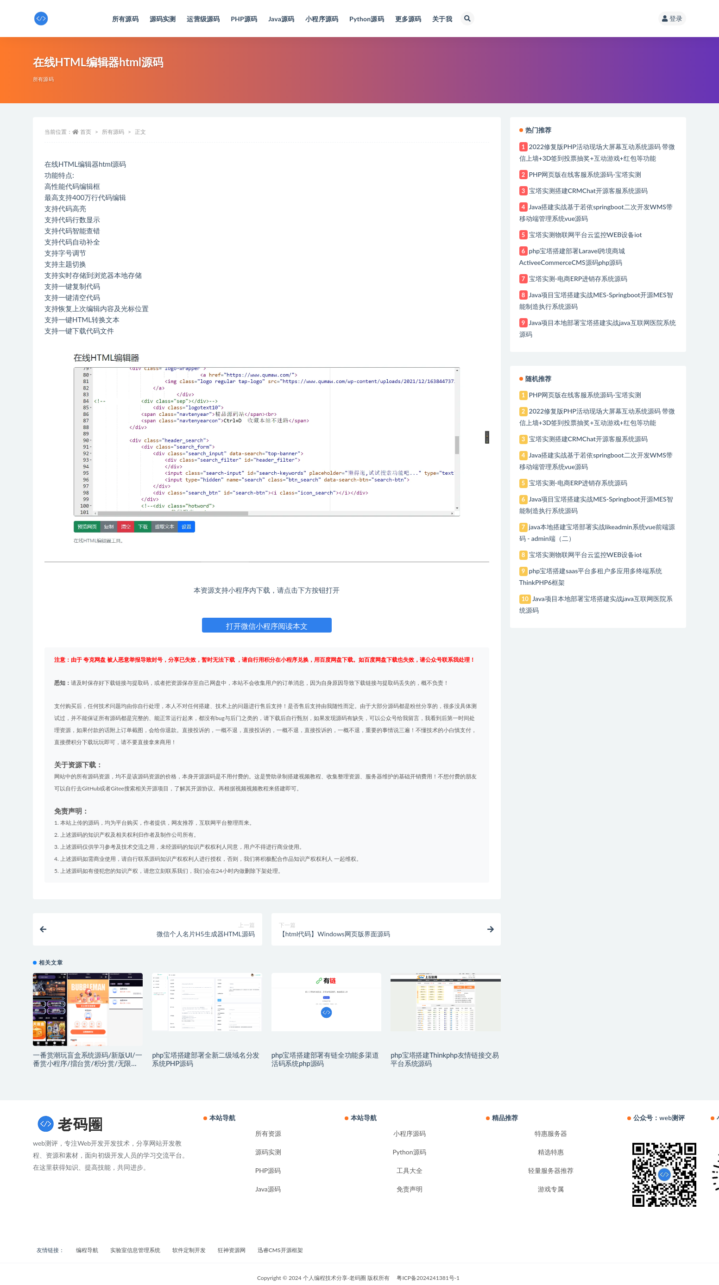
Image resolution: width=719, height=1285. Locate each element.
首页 (85, 131)
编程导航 (87, 1250)
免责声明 (410, 1189)
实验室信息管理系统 (135, 1250)
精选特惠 (551, 1152)
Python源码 (409, 1152)
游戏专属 (551, 1189)
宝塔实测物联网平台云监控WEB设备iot (585, 234)
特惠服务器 (551, 1133)
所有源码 (43, 79)
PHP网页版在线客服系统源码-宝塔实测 (585, 174)
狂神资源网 (232, 1250)
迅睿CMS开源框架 (280, 1250)
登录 (672, 18)
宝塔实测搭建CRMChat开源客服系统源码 (588, 190)
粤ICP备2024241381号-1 (428, 1277)
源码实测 (268, 1152)
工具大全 (410, 1170)
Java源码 (267, 1189)
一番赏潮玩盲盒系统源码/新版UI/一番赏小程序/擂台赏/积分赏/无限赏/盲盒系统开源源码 (87, 1063)
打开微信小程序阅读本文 (267, 625)
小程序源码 (409, 1133)
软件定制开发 (189, 1250)
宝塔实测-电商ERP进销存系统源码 (578, 278)
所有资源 (268, 1133)
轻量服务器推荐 (551, 1170)
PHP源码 (268, 1170)
